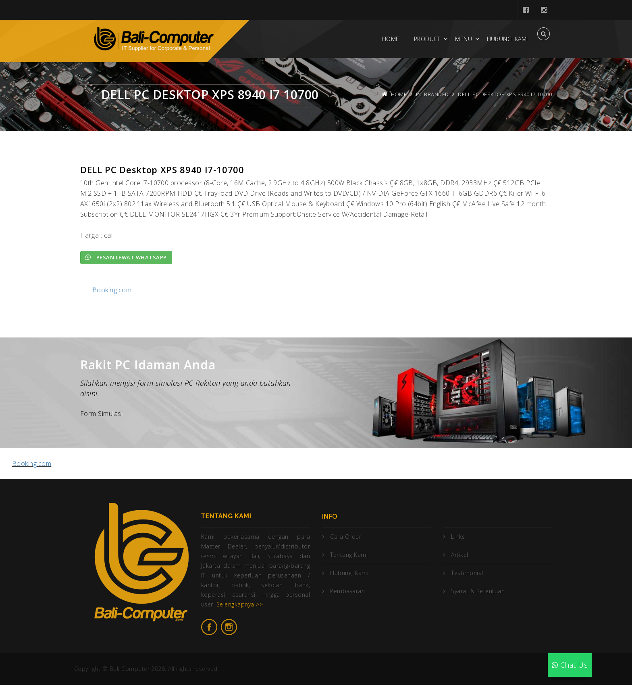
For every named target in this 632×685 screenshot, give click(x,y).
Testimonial (467, 573)
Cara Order (345, 536)
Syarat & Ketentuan (478, 591)
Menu (463, 39)
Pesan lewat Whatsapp (126, 257)
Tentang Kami (349, 555)
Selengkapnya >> (239, 604)
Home (390, 39)
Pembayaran (347, 591)
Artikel (459, 555)
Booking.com (111, 290)
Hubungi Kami (507, 39)
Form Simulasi (101, 413)
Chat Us (570, 665)
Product (427, 39)
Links (458, 536)
